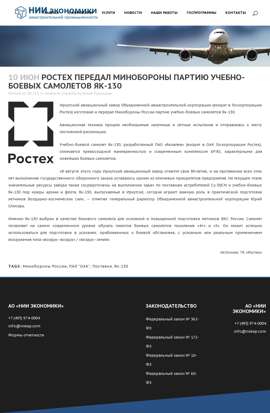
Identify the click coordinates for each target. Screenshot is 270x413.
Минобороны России (45, 266)
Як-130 (121, 266)
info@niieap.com (24, 326)
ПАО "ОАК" (79, 266)
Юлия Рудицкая (97, 93)
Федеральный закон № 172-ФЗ (172, 342)
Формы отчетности (26, 335)
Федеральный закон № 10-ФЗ (171, 360)
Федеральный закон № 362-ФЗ (172, 324)
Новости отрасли (60, 93)
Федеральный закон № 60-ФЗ (171, 378)
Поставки (102, 266)
